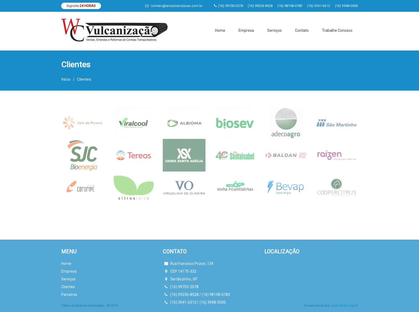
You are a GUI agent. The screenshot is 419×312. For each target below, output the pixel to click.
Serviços (274, 30)
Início (66, 79)
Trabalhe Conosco (337, 30)
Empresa (246, 30)
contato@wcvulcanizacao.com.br (177, 6)
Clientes (68, 308)
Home (220, 30)
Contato (302, 30)
